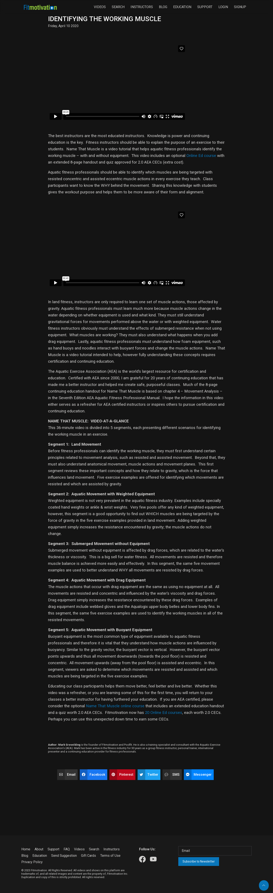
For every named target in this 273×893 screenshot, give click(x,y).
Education (182, 7)
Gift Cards (88, 856)
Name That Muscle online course (115, 706)
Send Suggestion (64, 856)
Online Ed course (200, 155)
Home (25, 849)
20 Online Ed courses (163, 712)
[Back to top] (264, 885)
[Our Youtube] (153, 859)
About (39, 849)
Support (204, 7)
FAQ (67, 849)
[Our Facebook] (142, 859)
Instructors (142, 7)
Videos (100, 7)
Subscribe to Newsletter (199, 861)
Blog (163, 7)
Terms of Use (110, 856)
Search (118, 7)
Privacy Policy (32, 862)
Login (223, 7)
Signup (240, 7)
